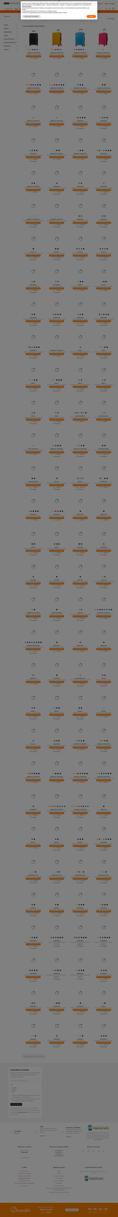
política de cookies (26, 6)
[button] (95, 4)
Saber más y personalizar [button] (31, 16)
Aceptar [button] (91, 16)
